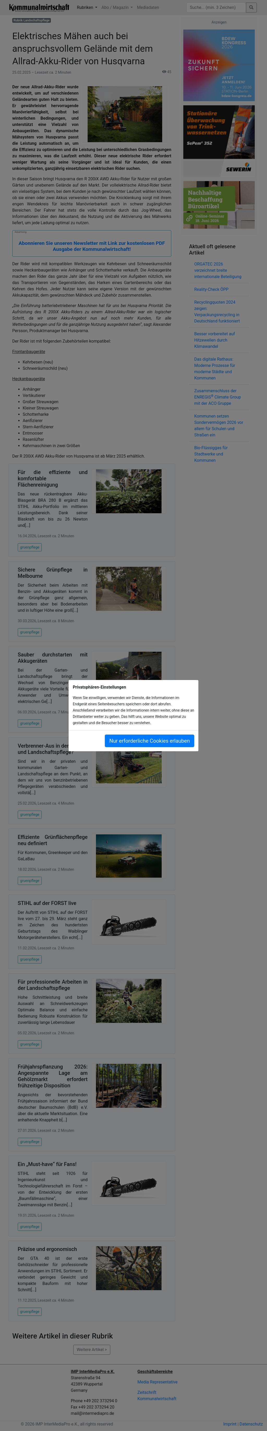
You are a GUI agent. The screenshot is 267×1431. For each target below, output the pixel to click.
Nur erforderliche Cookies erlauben (149, 741)
